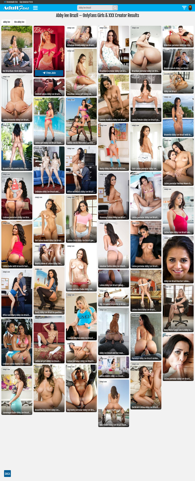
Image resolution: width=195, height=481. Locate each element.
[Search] (115, 7)
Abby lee (6, 22)
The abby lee (19, 22)
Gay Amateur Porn (26, 2)
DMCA (7, 473)
